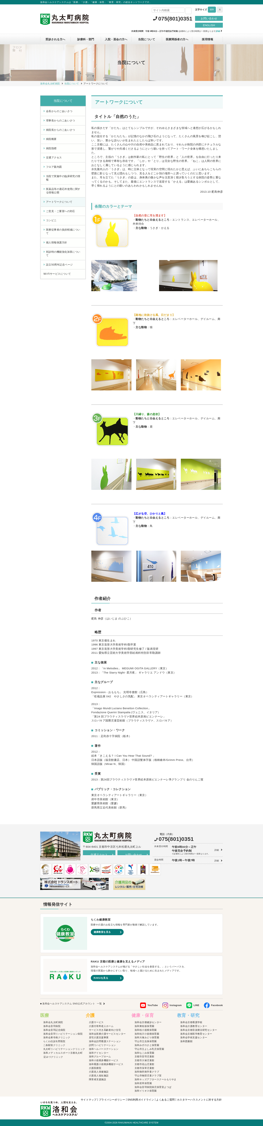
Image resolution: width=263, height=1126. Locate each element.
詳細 (216, 850)
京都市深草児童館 (144, 1068)
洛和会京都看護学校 (191, 1022)
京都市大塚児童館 (144, 1060)
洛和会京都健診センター (148, 1022)
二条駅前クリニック (54, 1045)
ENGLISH (209, 25)
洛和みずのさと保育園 (147, 1045)
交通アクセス (99, 854)
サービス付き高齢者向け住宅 (105, 1030)
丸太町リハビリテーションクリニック (64, 1049)
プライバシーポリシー (112, 1099)
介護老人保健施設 (99, 1071)
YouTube (152, 1005)
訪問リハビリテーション (102, 1045)
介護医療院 (95, 1068)
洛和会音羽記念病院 (54, 1030)
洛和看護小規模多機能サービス (106, 1064)
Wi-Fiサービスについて (57, 273)
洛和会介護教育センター (193, 1026)
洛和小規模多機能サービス (103, 1060)
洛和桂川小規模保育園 (147, 1033)
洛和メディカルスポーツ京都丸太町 (63, 1052)
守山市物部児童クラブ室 (148, 1075)
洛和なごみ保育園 (144, 1052)
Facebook (217, 1005)
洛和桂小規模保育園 (146, 1030)
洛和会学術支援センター (193, 1037)
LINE (196, 1005)
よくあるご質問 (165, 1099)
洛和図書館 (186, 1041)
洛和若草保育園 (143, 1083)
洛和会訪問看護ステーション (105, 1041)
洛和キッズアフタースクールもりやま (155, 1079)
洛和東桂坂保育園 (144, 1026)
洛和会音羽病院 (51, 1026)
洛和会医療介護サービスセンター (107, 1033)
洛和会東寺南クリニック (56, 1037)
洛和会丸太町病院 (53, 1022)
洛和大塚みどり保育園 (147, 1037)
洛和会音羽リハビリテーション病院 (63, 1033)
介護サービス (96, 1022)
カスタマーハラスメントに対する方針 (199, 1099)
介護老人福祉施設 (99, 1075)
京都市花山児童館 (144, 1064)
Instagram (176, 1005)
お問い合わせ (209, 18)
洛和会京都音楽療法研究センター (198, 1030)
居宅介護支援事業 (99, 1037)
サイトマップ (89, 1099)
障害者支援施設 (97, 1079)
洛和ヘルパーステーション (103, 1049)
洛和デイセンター (99, 1052)
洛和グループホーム (100, 1056)
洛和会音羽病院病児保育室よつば (153, 1087)
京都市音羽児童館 (144, 1056)
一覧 (99, 1003)
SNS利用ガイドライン (140, 1099)
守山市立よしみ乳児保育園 (149, 1049)
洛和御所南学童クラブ (147, 1071)
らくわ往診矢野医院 (54, 1041)
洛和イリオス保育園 (146, 1090)
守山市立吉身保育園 (146, 1041)
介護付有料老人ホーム (101, 1026)
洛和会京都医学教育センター (196, 1033)
